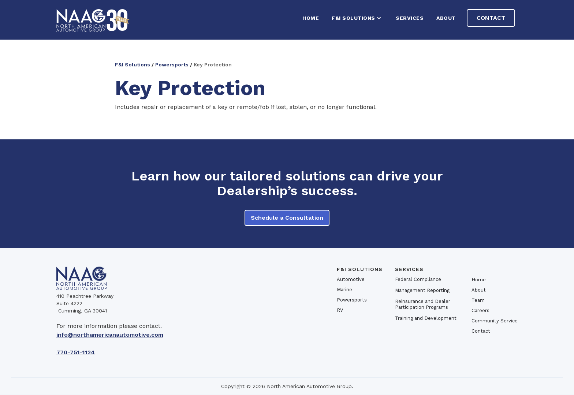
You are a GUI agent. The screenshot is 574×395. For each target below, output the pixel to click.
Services (410, 18)
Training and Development (425, 318)
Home (478, 279)
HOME (310, 18)
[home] (93, 19)
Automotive (351, 279)
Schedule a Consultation (287, 217)
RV (340, 310)
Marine (344, 289)
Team (478, 300)
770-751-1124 (75, 352)
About (446, 18)
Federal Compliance (418, 279)
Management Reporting (422, 290)
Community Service (494, 320)
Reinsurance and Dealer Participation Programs (422, 304)
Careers (480, 310)
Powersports (172, 64)
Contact (491, 17)
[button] (357, 18)
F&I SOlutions (360, 269)
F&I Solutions (132, 64)
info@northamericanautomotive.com (109, 334)
